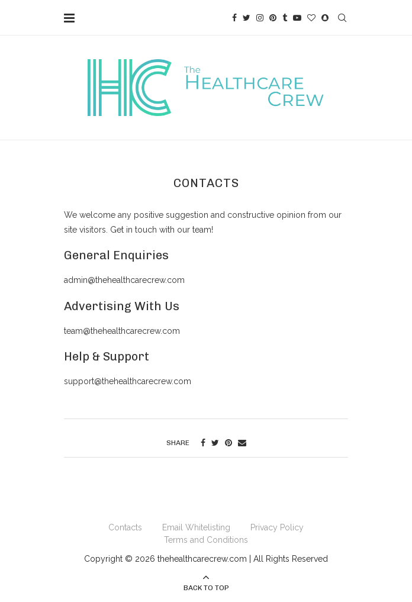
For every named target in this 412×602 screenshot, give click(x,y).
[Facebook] (234, 18)
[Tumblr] (284, 18)
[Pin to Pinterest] (228, 443)
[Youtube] (297, 18)
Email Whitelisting (196, 527)
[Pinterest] (272, 18)
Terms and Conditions (206, 540)
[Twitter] (246, 18)
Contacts (125, 527)
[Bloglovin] (311, 18)
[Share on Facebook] (203, 443)
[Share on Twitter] (215, 443)
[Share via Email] (242, 443)
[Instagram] (259, 18)
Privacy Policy (277, 527)
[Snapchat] (325, 18)
